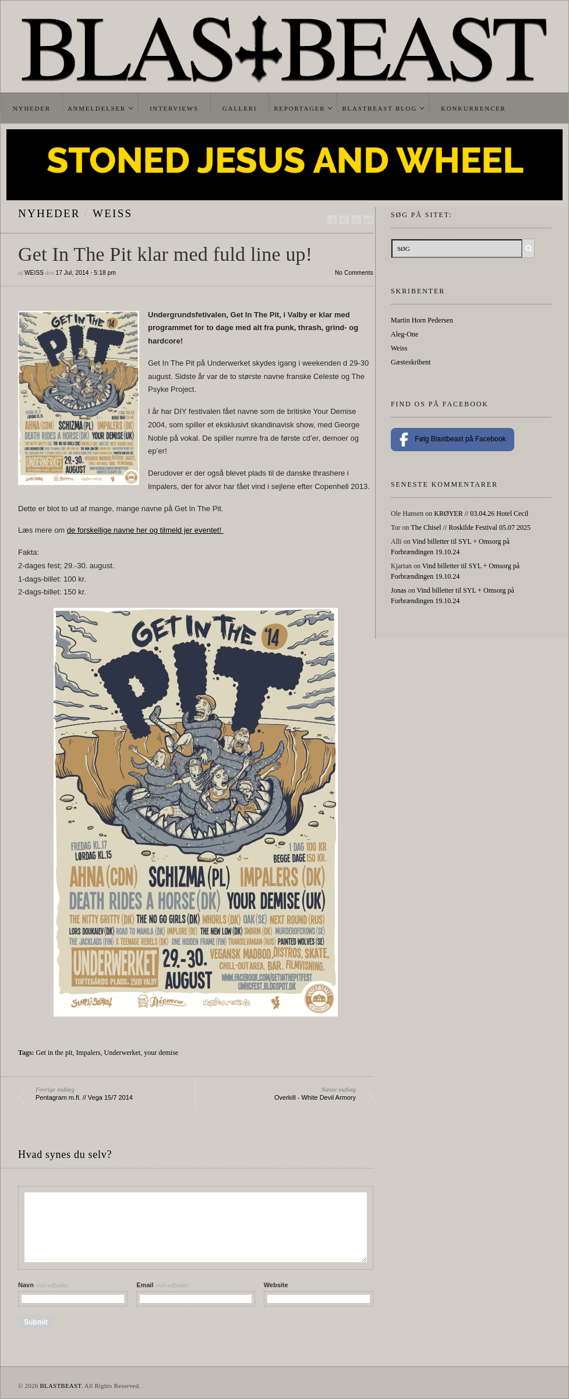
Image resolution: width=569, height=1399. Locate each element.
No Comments (354, 273)
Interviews (174, 108)
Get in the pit (54, 1053)
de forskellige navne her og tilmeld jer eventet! (145, 530)
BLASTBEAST (60, 1385)
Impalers (88, 1053)
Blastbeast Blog (379, 108)
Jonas (399, 590)
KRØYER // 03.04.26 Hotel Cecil (481, 513)
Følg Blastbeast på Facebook (453, 440)
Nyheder (32, 108)
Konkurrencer (473, 108)
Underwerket (122, 1053)
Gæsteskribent (411, 362)
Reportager (299, 108)
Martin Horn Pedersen (422, 320)
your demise (161, 1053)
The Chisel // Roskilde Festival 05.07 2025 (471, 527)
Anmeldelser (97, 108)
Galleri (239, 108)
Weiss (112, 213)
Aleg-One (404, 334)
